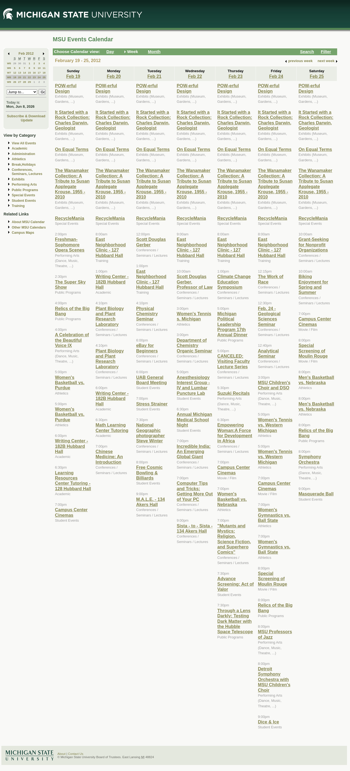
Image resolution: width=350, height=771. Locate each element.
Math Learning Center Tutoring (111, 427)
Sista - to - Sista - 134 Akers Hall (194, 528)
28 (24, 81)
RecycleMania (69, 218)
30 (19, 63)
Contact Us (75, 753)
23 (34, 77)
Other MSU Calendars (29, 227)
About (61, 753)
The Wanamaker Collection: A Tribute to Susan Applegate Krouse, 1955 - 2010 (72, 183)
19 (14, 77)
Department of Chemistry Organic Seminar (194, 345)
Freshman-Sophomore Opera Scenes (69, 244)
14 (24, 72)
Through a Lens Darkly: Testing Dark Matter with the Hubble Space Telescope (235, 621)
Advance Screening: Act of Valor (235, 584)
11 (44, 67)
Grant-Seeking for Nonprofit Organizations (314, 244)
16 (34, 72)
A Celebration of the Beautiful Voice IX (72, 340)
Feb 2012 (26, 53)
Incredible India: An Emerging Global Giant (194, 451)
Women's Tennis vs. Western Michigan (275, 425)
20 (19, 77)
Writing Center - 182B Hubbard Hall (71, 446)
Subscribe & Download (26, 116)
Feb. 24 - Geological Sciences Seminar (269, 316)
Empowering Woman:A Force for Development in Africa (234, 432)
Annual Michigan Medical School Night (194, 419)
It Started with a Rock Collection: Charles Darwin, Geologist (72, 120)
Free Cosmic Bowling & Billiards (149, 472)
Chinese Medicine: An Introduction (109, 457)
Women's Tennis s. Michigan (194, 316)
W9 (9, 81)
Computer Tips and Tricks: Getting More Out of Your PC (195, 491)
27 (19, 81)
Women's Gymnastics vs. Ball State (274, 515)
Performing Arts (24, 184)
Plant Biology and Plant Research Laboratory (109, 316)
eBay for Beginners (147, 348)
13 (19, 72)
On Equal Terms (72, 149)
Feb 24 (276, 76)
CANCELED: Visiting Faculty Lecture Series (233, 361)
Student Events (24, 201)
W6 (9, 67)
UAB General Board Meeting (151, 380)
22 (29, 77)
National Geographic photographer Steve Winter (150, 432)
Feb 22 (195, 76)
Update (27, 120)
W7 (9, 72)
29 (14, 63)
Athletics (19, 159)
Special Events (23, 195)
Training (18, 206)
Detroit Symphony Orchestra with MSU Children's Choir (274, 679)
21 (24, 77)
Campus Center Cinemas (71, 512)
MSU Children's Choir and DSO (274, 385)
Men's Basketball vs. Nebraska (316, 380)
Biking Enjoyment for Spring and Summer (313, 284)
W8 (9, 77)
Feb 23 (236, 76)
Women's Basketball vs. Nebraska (232, 499)
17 (39, 72)
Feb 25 (317, 76)
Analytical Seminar (268, 353)
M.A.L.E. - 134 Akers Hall (150, 502)
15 (29, 72)
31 (24, 63)
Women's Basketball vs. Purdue (69, 382)
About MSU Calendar (28, 222)
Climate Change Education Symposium (234, 282)
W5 (9, 63)
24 (39, 77)
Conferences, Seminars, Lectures (27, 172)
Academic (19, 148)
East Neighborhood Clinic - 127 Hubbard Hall (110, 247)
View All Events (24, 143)
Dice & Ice (268, 721)
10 (39, 67)
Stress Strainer (152, 403)
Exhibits (18, 179)
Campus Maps (23, 233)
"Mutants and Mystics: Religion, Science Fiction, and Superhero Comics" (234, 539)
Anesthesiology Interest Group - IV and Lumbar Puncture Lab (193, 385)
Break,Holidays (24, 165)
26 (14, 81)
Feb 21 (154, 76)
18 (44, 72)
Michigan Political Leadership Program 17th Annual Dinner (232, 324)
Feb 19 (73, 76)
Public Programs (25, 190)
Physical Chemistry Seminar (147, 314)
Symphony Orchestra (310, 459)
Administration (23, 154)
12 (14, 72)
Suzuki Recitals (233, 393)
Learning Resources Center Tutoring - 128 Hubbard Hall (73, 480)
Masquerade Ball (316, 493)
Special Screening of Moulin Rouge (272, 578)
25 (44, 77)
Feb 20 (114, 76)
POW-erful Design (66, 88)
